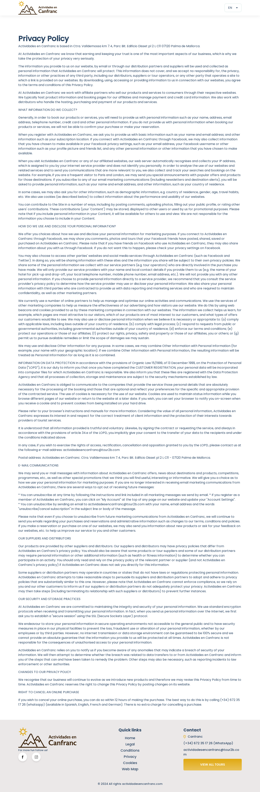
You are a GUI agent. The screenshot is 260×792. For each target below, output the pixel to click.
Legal (130, 744)
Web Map (130, 769)
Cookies (130, 762)
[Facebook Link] (22, 757)
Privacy (130, 756)
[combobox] (233, 7)
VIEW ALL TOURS (212, 764)
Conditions (130, 750)
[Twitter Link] (36, 757)
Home (130, 738)
